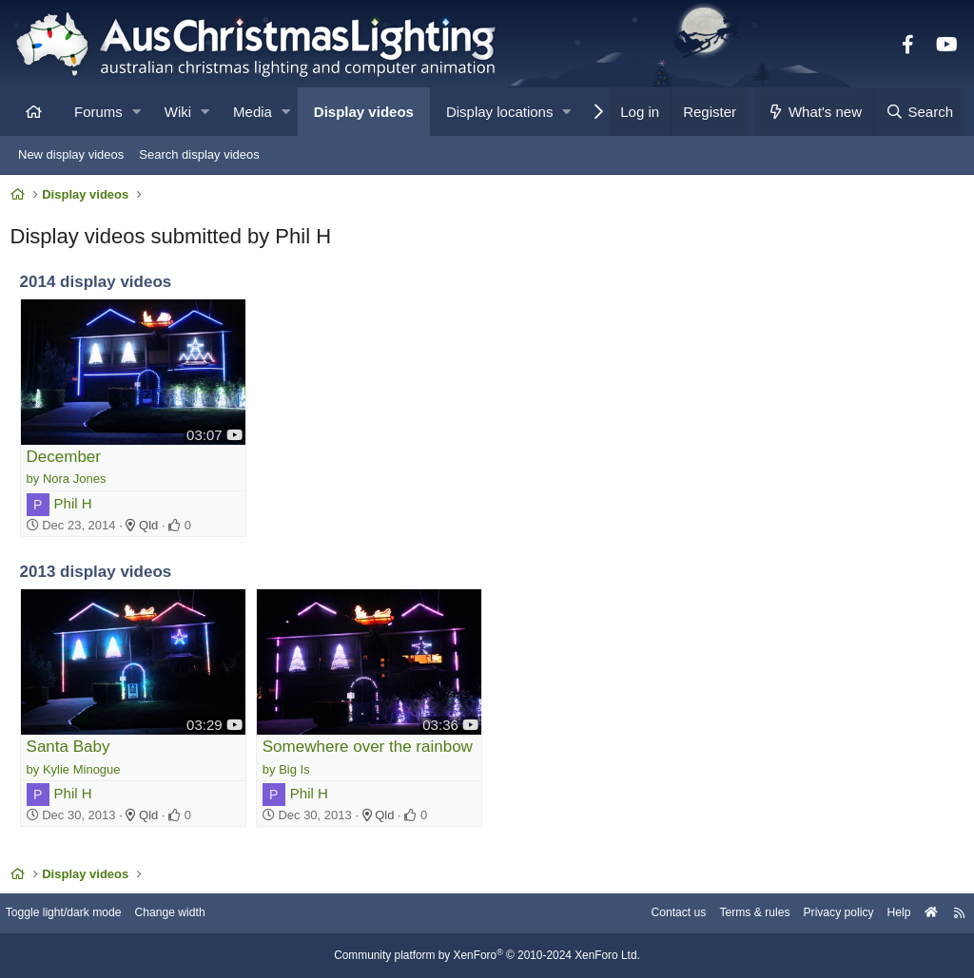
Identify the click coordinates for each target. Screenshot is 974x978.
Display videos (364, 112)
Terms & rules (730, 914)
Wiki (178, 112)
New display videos (71, 154)
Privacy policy (819, 914)
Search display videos (199, 154)
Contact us (648, 914)
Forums (98, 112)
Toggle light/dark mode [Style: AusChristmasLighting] (80, 914)
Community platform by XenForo (487, 956)
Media (252, 112)
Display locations (500, 112)
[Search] (918, 111)
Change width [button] (194, 914)
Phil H (77, 506)
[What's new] (814, 111)
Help (884, 914)
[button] (136, 111)
